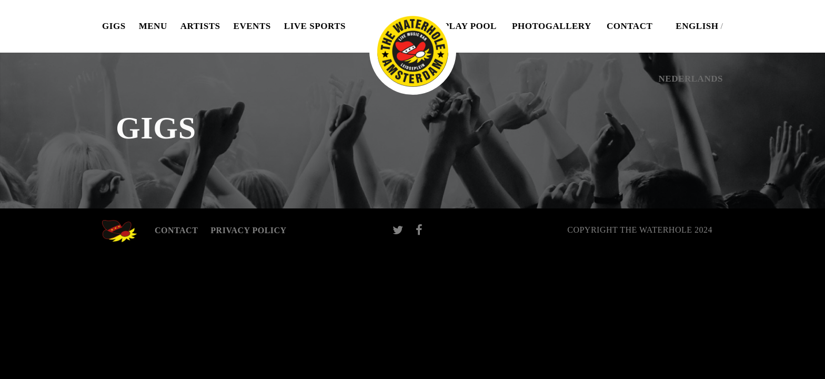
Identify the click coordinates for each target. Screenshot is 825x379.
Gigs (114, 26)
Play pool (470, 26)
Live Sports (315, 26)
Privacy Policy (248, 230)
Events (252, 26)
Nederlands (691, 79)
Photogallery (551, 26)
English (697, 26)
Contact (629, 26)
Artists (200, 26)
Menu (153, 26)
